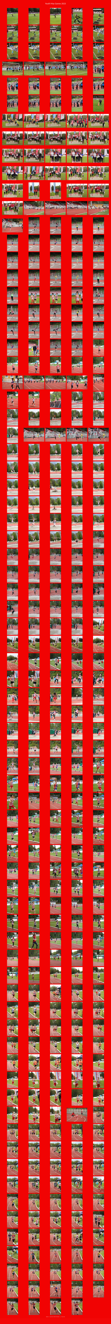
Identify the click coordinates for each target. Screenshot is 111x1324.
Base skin (63, 1316)
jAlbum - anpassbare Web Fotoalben (52, 1316)
